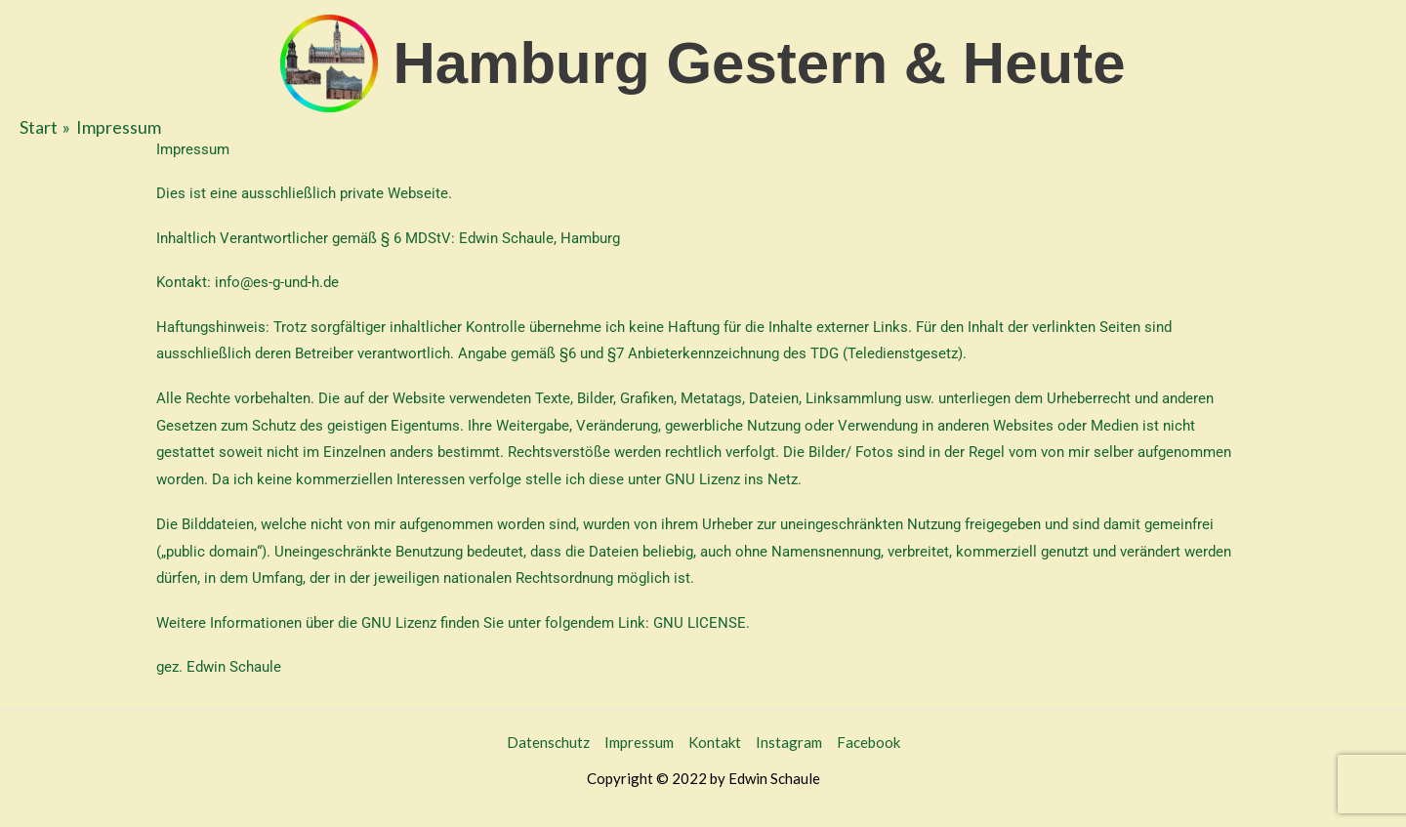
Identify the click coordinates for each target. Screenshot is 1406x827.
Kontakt (714, 742)
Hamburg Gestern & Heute (759, 63)
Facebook (868, 742)
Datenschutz (548, 742)
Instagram (789, 742)
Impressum (639, 742)
